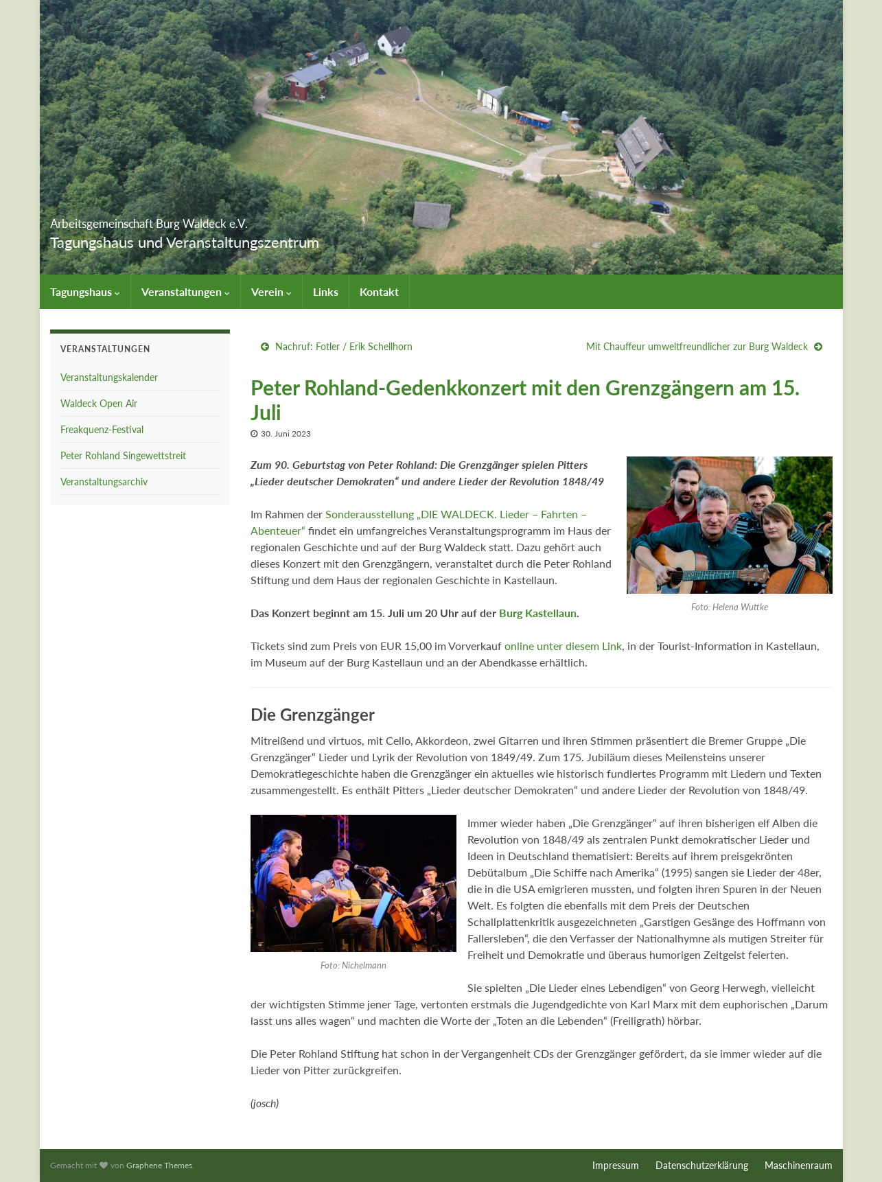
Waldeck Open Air (98, 403)
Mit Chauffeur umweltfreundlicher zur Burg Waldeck (697, 346)
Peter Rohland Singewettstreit (123, 455)
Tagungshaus (85, 291)
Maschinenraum (799, 1165)
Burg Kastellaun (538, 612)
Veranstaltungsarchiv (104, 481)
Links (325, 291)
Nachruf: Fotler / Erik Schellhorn (344, 346)
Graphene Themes (159, 1165)
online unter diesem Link (563, 645)
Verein (271, 291)
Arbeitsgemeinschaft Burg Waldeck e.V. (227, 219)
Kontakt (379, 291)
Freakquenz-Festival (101, 429)
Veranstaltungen (185, 291)
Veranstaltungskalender (109, 377)
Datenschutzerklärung (701, 1165)
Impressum (615, 1165)
